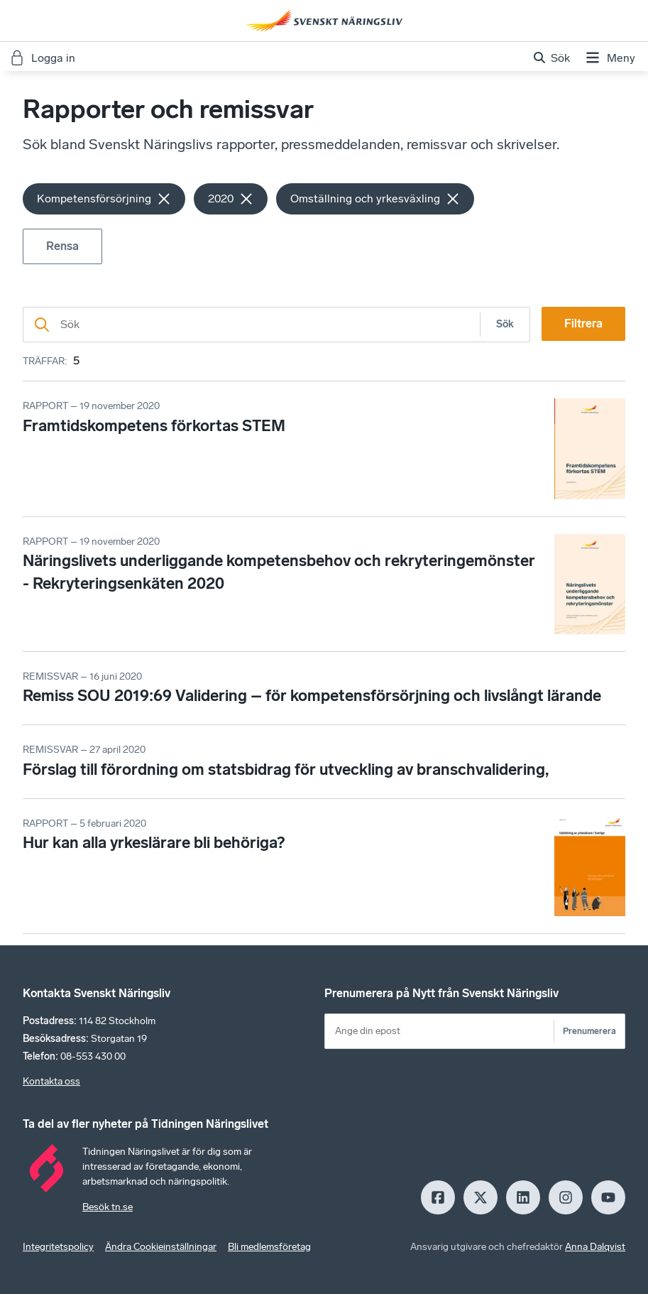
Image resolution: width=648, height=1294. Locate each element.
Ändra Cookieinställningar (160, 1247)
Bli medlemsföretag (269, 1247)
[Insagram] (566, 1197)
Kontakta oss (51, 1081)
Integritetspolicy (58, 1247)
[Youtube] (608, 1197)
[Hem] (324, 20)
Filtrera (583, 323)
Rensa (62, 246)
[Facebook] (438, 1197)
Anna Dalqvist (595, 1247)
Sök (505, 324)
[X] (480, 1197)
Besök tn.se (107, 1207)
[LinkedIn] (523, 1197)
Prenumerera (589, 1031)
